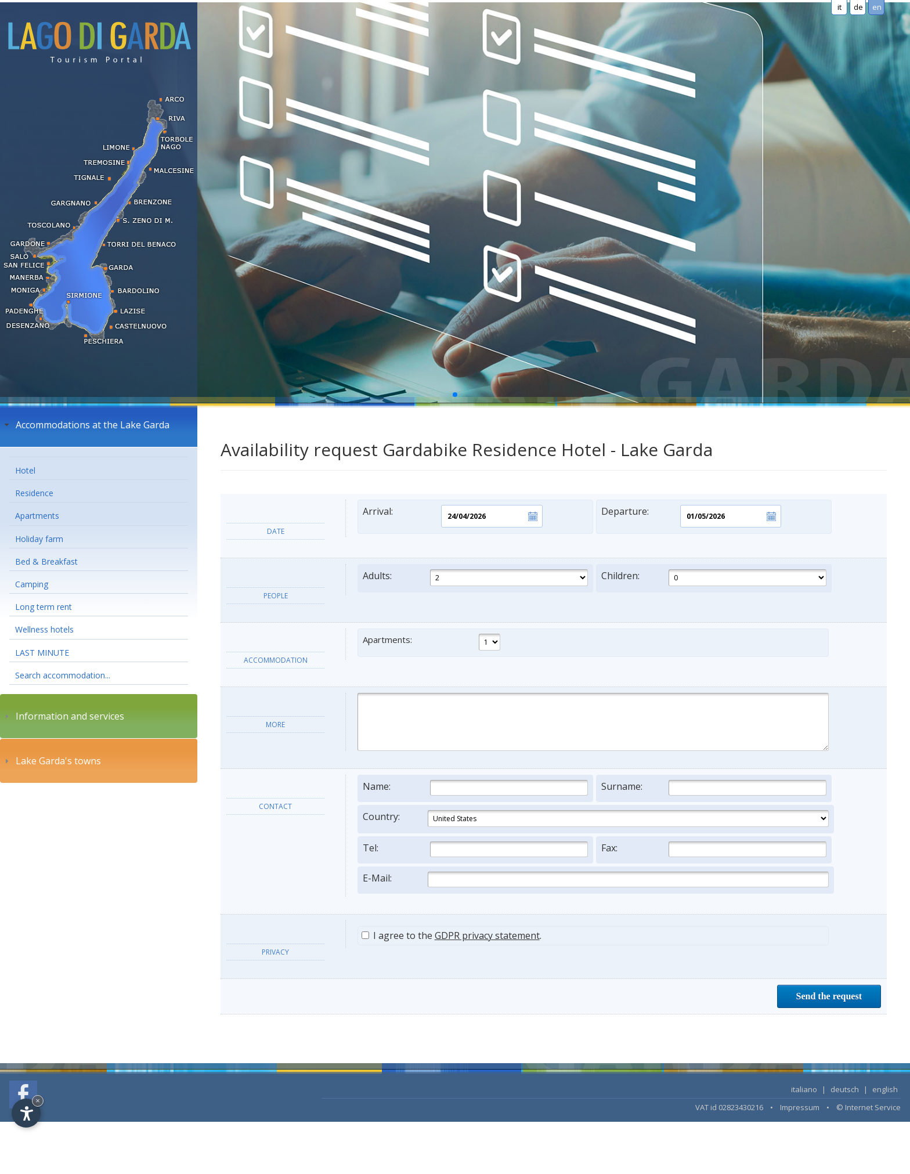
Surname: (713, 788)
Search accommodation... (62, 675)
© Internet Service (868, 1107)
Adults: (475, 577)
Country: (596, 818)
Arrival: (453, 516)
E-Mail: (596, 879)
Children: (713, 577)
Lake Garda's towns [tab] (51, 760)
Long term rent (43, 606)
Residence (34, 493)
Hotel (25, 470)
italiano (804, 1089)
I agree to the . (451, 935)
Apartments (37, 515)
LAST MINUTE (42, 652)
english (885, 1089)
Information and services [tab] (63, 716)
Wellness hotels (44, 629)
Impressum (799, 1107)
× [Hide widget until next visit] (37, 1100)
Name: (475, 788)
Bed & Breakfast (46, 561)
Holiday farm (39, 538)
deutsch (844, 1089)
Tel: (475, 849)
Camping (31, 584)
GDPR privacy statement (487, 935)
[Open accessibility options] (26, 1113)
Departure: (691, 516)
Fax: (713, 849)
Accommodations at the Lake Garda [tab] (85, 424)
